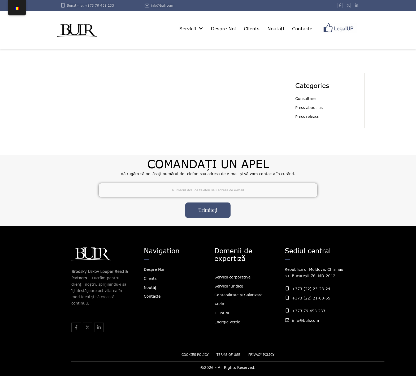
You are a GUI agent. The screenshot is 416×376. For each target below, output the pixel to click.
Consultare (305, 98)
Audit (219, 304)
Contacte (152, 296)
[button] (201, 28)
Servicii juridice (228, 286)
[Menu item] (191, 29)
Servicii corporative (232, 277)
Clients (150, 278)
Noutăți (151, 287)
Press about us (309, 107)
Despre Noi (154, 269)
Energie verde (227, 322)
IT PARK (222, 313)
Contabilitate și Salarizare (238, 295)
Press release (307, 116)
